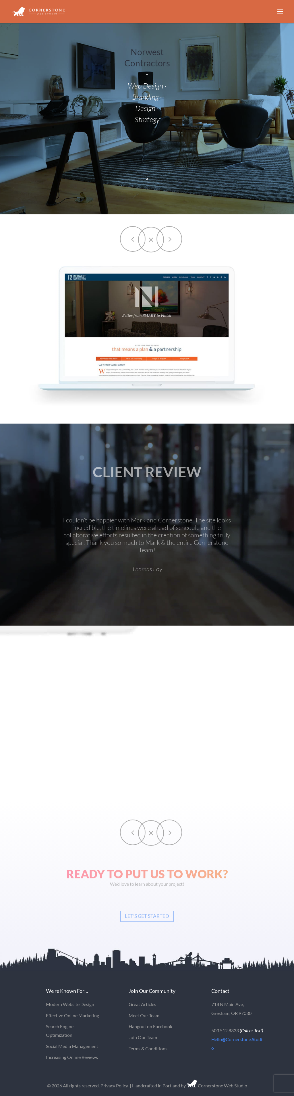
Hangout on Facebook (150, 1026)
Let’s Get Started (147, 919)
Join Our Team (143, 1037)
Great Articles (142, 1004)
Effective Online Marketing (72, 1015)
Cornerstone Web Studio (222, 1085)
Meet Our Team (144, 1015)
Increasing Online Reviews (72, 1057)
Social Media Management (72, 1046)
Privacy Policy (114, 1085)
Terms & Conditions (148, 1048)
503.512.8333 (225, 1030)
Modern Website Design (70, 1004)
